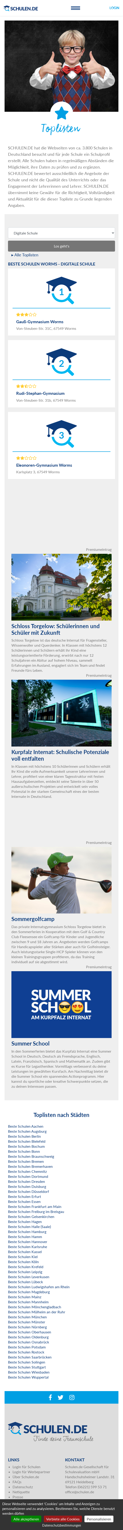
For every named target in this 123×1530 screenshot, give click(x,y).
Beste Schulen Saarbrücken (30, 1357)
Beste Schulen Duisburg (27, 1186)
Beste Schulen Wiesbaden (29, 1372)
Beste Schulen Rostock (26, 1352)
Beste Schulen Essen (24, 1201)
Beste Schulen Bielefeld (26, 1141)
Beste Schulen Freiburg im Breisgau (36, 1211)
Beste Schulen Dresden (26, 1181)
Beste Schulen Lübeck (25, 1282)
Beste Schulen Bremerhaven (30, 1166)
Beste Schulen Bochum (26, 1146)
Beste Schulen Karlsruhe (27, 1246)
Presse (18, 1497)
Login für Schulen (26, 1467)
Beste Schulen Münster (26, 1322)
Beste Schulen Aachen (25, 1126)
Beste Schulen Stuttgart (27, 1367)
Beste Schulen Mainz (24, 1297)
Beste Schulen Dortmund (28, 1176)
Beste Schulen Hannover (27, 1241)
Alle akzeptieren (26, 1519)
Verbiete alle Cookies (63, 1519)
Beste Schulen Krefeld (25, 1267)
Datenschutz (23, 1487)
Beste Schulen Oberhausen (29, 1332)
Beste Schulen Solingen (26, 1362)
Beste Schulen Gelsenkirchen (31, 1216)
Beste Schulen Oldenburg (28, 1337)
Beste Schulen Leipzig (25, 1272)
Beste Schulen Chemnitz (27, 1171)
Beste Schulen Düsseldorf (28, 1191)
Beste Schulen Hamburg (27, 1231)
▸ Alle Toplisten (24, 254)
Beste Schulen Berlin (24, 1136)
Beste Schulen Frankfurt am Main (34, 1206)
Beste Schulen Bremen (26, 1161)
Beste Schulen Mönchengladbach (34, 1307)
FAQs (17, 1482)
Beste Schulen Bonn (24, 1151)
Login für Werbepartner (31, 1472)
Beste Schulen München (27, 1317)
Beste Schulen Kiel (23, 1256)
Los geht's (61, 246)
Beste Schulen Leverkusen (28, 1277)
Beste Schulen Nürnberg (27, 1327)
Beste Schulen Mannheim (28, 1302)
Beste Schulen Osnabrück (28, 1342)
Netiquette (21, 1492)
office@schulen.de (79, 1492)
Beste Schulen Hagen (25, 1221)
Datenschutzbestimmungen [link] (61, 1525)
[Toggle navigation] (75, 8)
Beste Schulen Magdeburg (29, 1292)
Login (114, 8)
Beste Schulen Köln (23, 1261)
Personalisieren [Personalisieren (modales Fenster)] (99, 1519)
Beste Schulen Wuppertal (28, 1377)
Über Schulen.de (26, 1477)
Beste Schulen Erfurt (24, 1196)
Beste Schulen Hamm (25, 1236)
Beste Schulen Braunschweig (31, 1156)
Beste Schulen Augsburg (27, 1131)
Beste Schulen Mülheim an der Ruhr (36, 1312)
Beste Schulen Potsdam (27, 1347)
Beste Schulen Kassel (25, 1251)
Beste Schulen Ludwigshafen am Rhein (39, 1287)
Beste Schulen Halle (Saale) (29, 1226)
